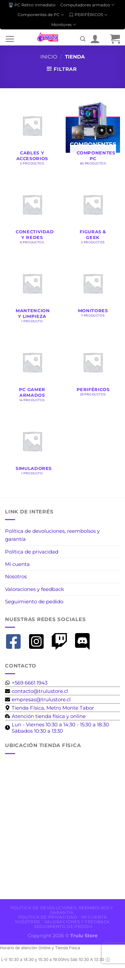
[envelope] (36, 691)
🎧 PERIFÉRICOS (88, 15)
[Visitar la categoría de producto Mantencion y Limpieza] (32, 292)
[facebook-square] (16, 641)
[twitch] (62, 641)
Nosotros (16, 576)
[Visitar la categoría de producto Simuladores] (32, 447)
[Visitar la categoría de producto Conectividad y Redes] (32, 213)
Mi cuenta (17, 564)
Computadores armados (87, 5)
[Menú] (10, 38)
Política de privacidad (31, 552)
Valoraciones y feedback (34, 589)
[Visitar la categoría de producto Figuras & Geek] (93, 213)
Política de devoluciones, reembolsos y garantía (52, 535)
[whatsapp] (26, 683)
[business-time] (45, 716)
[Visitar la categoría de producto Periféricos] (93, 368)
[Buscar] (82, 38)
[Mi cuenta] (95, 38)
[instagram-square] (39, 641)
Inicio (48, 56)
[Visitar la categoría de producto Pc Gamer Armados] (32, 371)
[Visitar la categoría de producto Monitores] (93, 289)
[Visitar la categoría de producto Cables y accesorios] (32, 134)
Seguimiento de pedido (34, 601)
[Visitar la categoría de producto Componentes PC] (93, 134)
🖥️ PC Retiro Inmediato (32, 4)
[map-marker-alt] (49, 708)
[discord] (85, 641)
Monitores (63, 24)
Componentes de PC (41, 15)
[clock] (62, 727)
